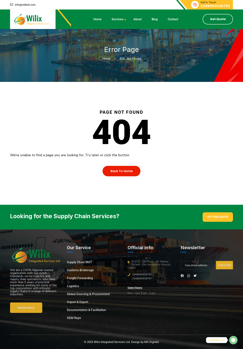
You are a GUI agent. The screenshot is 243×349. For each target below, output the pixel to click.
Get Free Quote (217, 216)
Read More (26, 309)
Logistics (73, 287)
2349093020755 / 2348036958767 (142, 278)
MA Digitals (151, 342)
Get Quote (218, 19)
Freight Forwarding (80, 280)
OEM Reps (74, 319)
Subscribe (224, 266)
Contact (173, 19)
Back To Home (122, 171)
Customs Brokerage (80, 272)
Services (117, 19)
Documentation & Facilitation (86, 311)
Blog (155, 19)
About (137, 19)
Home (97, 19)
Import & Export (77, 303)
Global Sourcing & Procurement (88, 295)
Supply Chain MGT (79, 264)
